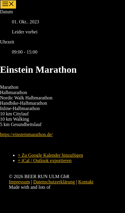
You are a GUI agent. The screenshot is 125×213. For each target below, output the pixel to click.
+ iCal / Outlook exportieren (44, 160)
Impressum (19, 181)
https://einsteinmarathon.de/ (26, 134)
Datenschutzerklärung (54, 181)
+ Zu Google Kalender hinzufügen (50, 155)
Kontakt (86, 181)
